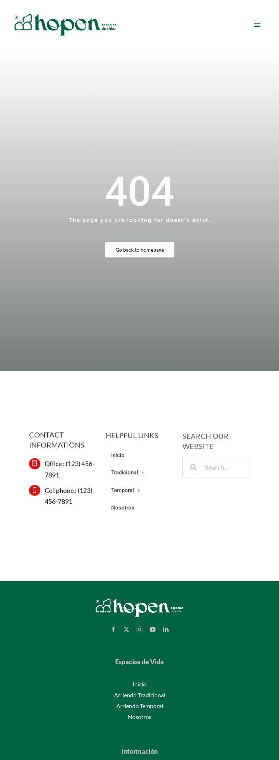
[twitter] (126, 629)
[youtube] (152, 629)
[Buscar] (193, 469)
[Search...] (216, 469)
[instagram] (139, 629)
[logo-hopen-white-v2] (139, 599)
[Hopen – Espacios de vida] (65, 13)
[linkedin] (166, 629)
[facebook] (113, 629)
